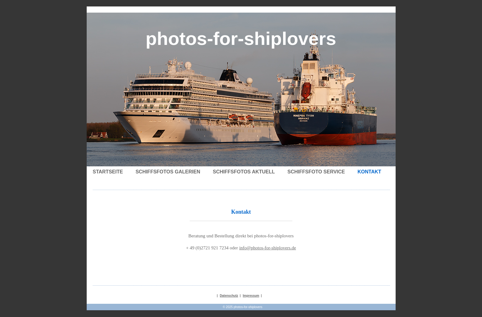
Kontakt (369, 171)
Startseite (108, 171)
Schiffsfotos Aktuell (244, 171)
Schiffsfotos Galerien (168, 171)
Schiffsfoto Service (316, 171)
